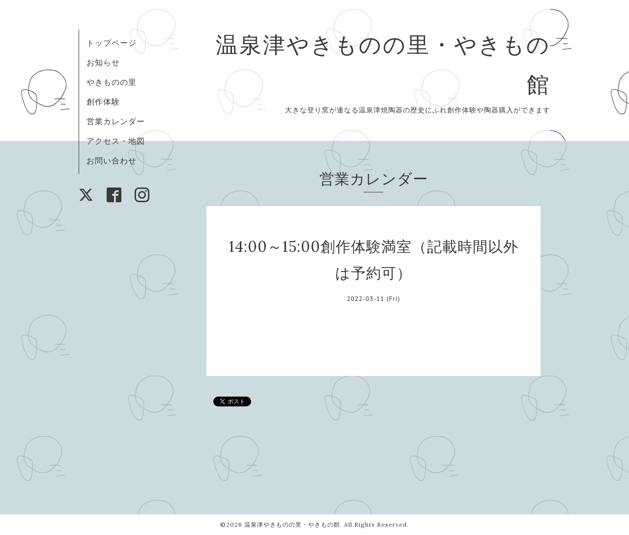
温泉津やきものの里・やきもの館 (292, 524)
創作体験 (103, 102)
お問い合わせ (111, 160)
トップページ (111, 43)
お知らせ (103, 62)
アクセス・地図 (115, 141)
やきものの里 (111, 82)
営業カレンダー (115, 121)
